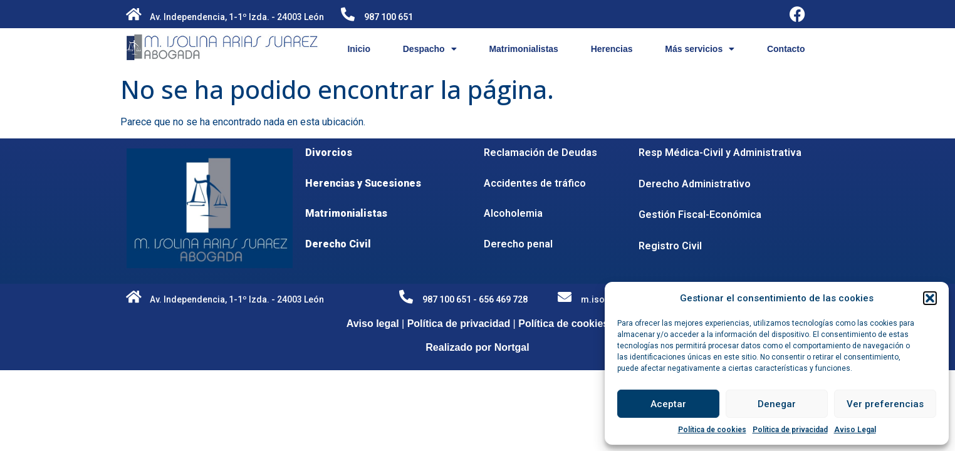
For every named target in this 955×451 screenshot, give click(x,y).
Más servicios (699, 49)
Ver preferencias (885, 404)
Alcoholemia (513, 213)
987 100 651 (388, 17)
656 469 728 (503, 299)
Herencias (612, 49)
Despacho (430, 49)
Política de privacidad (790, 429)
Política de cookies (712, 429)
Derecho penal (518, 244)
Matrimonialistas (523, 49)
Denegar (777, 404)
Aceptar (668, 404)
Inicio (358, 49)
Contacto (786, 49)
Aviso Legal (855, 429)
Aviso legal (373, 323)
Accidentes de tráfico (535, 183)
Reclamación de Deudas (540, 152)
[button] (930, 298)
